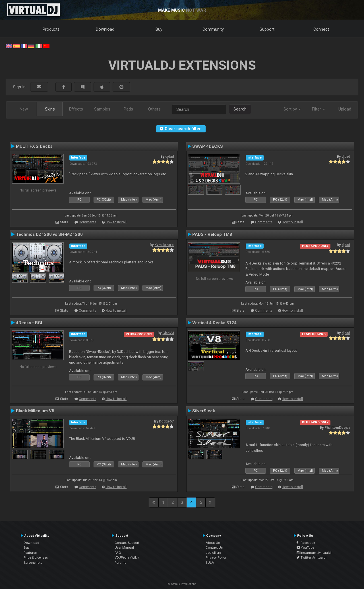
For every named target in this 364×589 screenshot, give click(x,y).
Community (213, 29)
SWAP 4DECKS (207, 146)
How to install (116, 222)
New (24, 109)
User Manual (124, 548)
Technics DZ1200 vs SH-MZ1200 (49, 234)
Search (240, 109)
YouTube (305, 548)
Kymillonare (164, 245)
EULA (210, 563)
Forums (120, 563)
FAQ (118, 553)
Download (105, 29)
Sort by (292, 109)
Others (154, 109)
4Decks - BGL (30, 322)
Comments (87, 222)
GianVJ (168, 333)
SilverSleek (203, 410)
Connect (321, 29)
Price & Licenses (36, 557)
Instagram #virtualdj (314, 553)
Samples (102, 109)
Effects (76, 109)
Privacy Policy (216, 557)
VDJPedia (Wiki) (127, 557)
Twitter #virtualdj (311, 557)
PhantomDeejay (337, 428)
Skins (50, 109)
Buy (159, 29)
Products (51, 29)
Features (30, 553)
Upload (344, 109)
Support (267, 29)
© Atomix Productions (182, 584)
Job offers (213, 553)
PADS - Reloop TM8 (212, 234)
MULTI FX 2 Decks (34, 146)
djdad (169, 157)
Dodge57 (166, 421)
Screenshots (33, 563)
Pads (128, 109)
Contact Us (214, 548)
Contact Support (127, 543)
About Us (213, 543)
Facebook (306, 543)
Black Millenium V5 (35, 410)
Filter (318, 109)
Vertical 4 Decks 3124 (214, 322)
